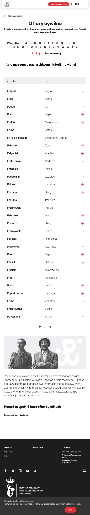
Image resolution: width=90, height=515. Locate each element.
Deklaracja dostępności (71, 452)
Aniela (48, 316)
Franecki (12, 168)
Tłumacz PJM (38, 447)
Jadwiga (50, 184)
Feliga (11, 106)
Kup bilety (8, 452)
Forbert (12, 223)
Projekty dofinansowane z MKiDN (72, 456)
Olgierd (49, 114)
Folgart (11, 91)
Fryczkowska (15, 293)
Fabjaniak (13, 153)
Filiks (10, 98)
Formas (12, 238)
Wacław (49, 153)
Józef (48, 231)
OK (70, 510)
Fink (9, 254)
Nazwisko (11, 81)
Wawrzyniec (52, 270)
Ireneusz (50, 200)
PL (72, 4)
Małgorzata (51, 122)
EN (77, 4)
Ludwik (49, 285)
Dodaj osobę (53, 53)
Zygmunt (50, 91)
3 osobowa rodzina (56, 137)
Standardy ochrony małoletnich (69, 461)
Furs (10, 114)
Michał (49, 168)
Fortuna (12, 192)
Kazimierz (50, 246)
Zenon (48, 145)
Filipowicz (13, 246)
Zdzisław (50, 176)
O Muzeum (66, 447)
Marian (49, 207)
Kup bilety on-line (59, 4)
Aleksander (51, 277)
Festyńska (13, 316)
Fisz (9, 277)
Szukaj (36, 53)
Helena (49, 262)
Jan (47, 106)
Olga (47, 254)
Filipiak (11, 262)
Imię (45, 81)
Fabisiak (12, 145)
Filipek (11, 184)
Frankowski (14, 207)
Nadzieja (50, 161)
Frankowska (14, 308)
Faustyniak (13, 176)
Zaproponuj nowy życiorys (16, 415)
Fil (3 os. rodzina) (17, 137)
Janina (49, 308)
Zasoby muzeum (15, 16)
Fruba (10, 130)
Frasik (11, 285)
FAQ (5, 456)
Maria (48, 215)
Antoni (48, 98)
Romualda (51, 238)
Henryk (49, 192)
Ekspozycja (8, 447)
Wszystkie (13, 43)
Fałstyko (12, 215)
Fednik (11, 122)
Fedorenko (14, 161)
